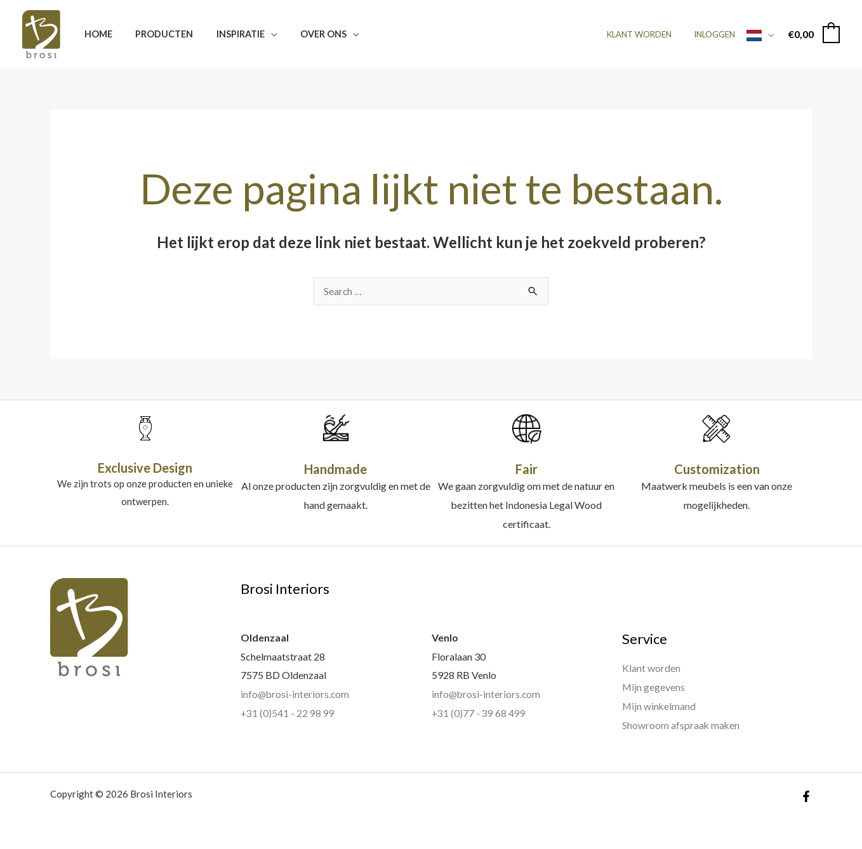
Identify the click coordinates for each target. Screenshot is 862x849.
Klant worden (648, 34)
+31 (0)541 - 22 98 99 (288, 714)
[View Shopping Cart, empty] (813, 34)
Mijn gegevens (654, 687)
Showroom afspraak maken (681, 725)
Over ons (307, 34)
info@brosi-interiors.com (296, 694)
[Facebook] (806, 796)
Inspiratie (228, 34)
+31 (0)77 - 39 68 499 (479, 714)
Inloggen (717, 34)
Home (96, 34)
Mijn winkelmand (659, 707)
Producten (157, 34)
